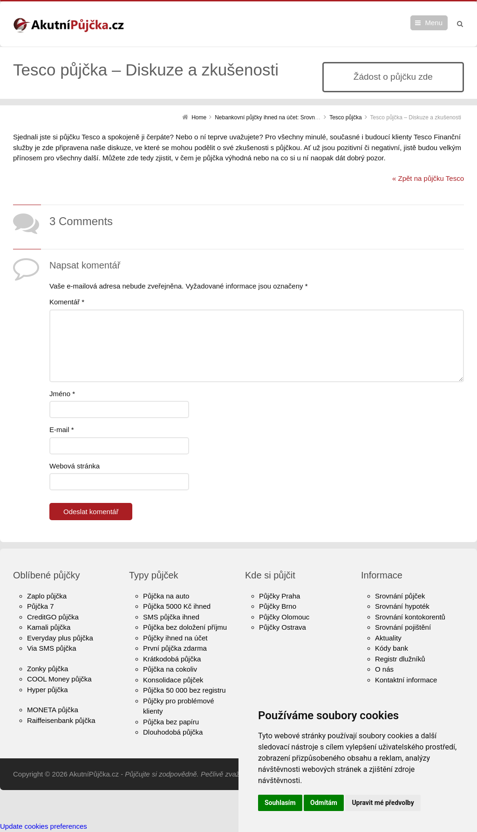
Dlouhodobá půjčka (173, 732)
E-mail (61, 429)
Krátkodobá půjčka (172, 659)
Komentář (66, 302)
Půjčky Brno (277, 606)
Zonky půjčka (47, 669)
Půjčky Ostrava (282, 627)
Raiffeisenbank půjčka (61, 720)
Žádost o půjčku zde (393, 77)
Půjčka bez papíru (171, 722)
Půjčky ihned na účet (175, 638)
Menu (434, 23)
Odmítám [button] (323, 802)
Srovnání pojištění (403, 627)
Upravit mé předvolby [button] (383, 802)
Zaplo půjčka (47, 596)
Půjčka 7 (40, 606)
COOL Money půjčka (59, 679)
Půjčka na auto (166, 596)
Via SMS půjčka (51, 648)
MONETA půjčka (52, 710)
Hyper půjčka (47, 690)
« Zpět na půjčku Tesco (428, 178)
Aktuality (388, 638)
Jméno (62, 394)
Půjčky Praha (279, 596)
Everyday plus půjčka (60, 638)
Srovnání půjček (400, 596)
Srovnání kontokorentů (410, 617)
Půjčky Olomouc (284, 617)
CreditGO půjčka (53, 617)
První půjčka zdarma (175, 648)
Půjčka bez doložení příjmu (185, 627)
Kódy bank (391, 648)
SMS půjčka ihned (171, 617)
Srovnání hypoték (402, 606)
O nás (384, 669)
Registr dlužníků (400, 659)
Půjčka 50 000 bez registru (184, 690)
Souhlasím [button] (280, 802)
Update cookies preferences (43, 826)
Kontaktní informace (406, 680)
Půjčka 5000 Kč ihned (177, 606)
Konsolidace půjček (173, 680)
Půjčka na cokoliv (170, 669)
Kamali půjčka (48, 627)
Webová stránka (74, 466)
